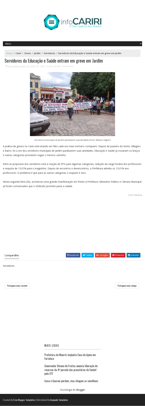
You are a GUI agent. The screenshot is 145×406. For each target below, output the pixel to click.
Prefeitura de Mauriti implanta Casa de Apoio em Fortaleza (70, 357)
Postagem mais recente (17, 285)
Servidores (49, 53)
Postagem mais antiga (127, 285)
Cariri (18, 53)
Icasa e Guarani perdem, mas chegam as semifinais (71, 381)
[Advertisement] (72, 226)
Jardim (37, 53)
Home (9, 53)
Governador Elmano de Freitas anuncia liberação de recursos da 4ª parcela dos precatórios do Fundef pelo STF (71, 370)
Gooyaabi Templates (59, 400)
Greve (27, 53)
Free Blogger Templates (24, 400)
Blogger (80, 390)
